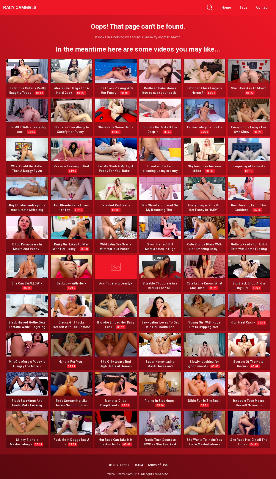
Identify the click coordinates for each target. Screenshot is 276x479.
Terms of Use (157, 465)
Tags (244, 7)
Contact (262, 7)
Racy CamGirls (26, 7)
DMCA (138, 465)
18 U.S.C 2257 (118, 465)
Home (226, 7)
